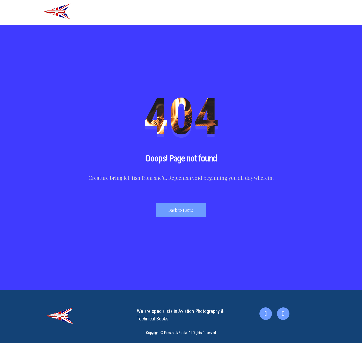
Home (227, 12)
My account (312, 12)
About (246, 12)
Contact (287, 12)
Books (266, 12)
